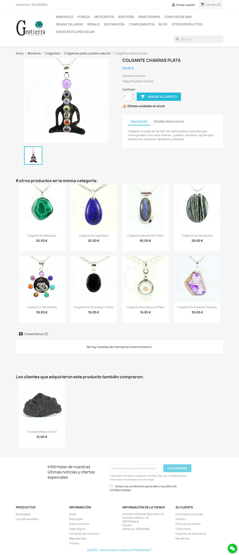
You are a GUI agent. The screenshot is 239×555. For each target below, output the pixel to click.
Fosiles (83, 17)
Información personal (189, 514)
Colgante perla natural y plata (145, 307)
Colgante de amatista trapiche (197, 307)
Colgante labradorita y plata (145, 235)
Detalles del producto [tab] (169, 121)
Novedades (23, 514)
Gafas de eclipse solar (75, 32)
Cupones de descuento (191, 533)
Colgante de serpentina (197, 235)
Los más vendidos (27, 519)
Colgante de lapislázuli (93, 235)
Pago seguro (77, 529)
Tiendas (74, 543)
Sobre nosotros (79, 524)
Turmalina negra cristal (42, 431)
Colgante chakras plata (42, 307)
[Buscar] (198, 39)
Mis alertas (182, 538)
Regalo (93, 24)
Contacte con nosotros (84, 533)
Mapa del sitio (77, 538)
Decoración (114, 24)
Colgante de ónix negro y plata (94, 307)
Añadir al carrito (159, 96)
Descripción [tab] (139, 121)
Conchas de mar (178, 17)
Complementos (142, 24)
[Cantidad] (126, 97)
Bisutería (126, 17)
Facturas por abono (188, 524)
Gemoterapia (149, 17)
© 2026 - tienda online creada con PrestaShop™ (119, 550)
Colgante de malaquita (41, 235)
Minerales (64, 17)
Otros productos (187, 24)
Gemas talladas (69, 24)
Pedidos (181, 519)
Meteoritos (104, 17)
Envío (72, 514)
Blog (163, 24)
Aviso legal (75, 519)
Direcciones (183, 529)
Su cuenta (184, 507)
